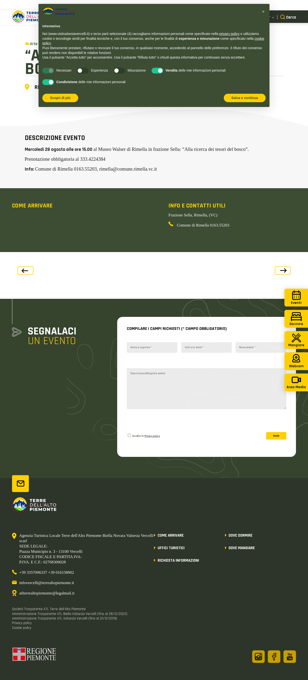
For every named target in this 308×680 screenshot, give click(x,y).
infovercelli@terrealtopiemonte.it (46, 582)
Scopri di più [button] (60, 98)
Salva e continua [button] (244, 98)
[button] (263, 11)
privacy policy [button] (229, 34)
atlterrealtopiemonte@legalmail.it (46, 593)
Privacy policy (152, 436)
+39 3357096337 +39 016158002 (46, 572)
